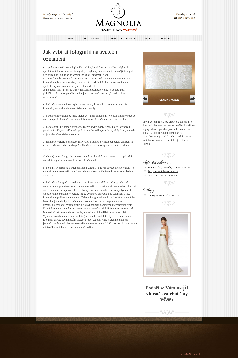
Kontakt (166, 38)
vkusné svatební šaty (167, 293)
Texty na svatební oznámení (163, 171)
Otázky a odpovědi (123, 38)
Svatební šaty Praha (191, 354)
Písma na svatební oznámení (163, 175)
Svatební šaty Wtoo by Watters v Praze (169, 167)
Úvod (69, 38)
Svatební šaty (91, 38)
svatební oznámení (153, 140)
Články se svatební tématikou (164, 195)
